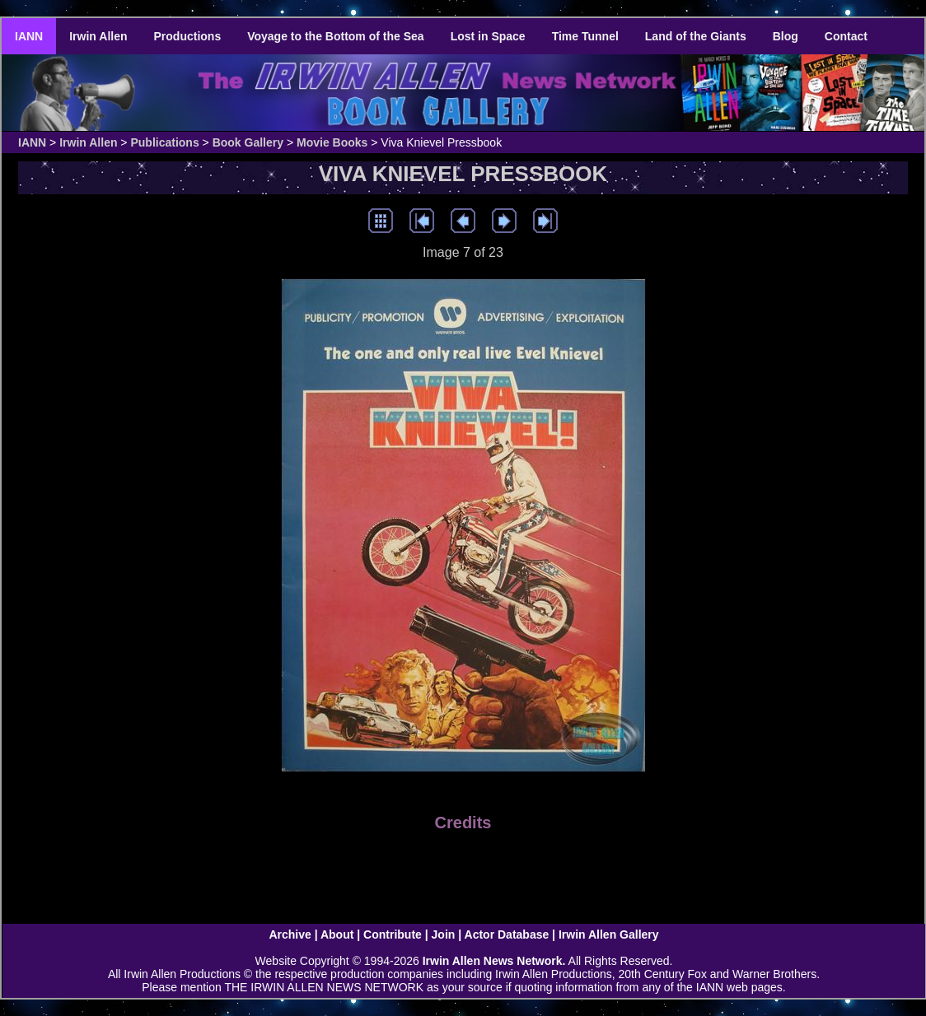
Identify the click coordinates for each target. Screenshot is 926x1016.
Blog (785, 36)
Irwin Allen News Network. (494, 960)
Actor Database (507, 934)
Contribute (392, 934)
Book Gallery (248, 142)
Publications (164, 142)
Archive (290, 934)
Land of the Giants (695, 36)
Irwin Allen (98, 36)
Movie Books (332, 142)
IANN (29, 36)
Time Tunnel (585, 36)
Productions (188, 36)
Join (444, 934)
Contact (846, 36)
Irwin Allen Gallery (609, 934)
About (336, 934)
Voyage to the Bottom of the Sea (335, 36)
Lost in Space (488, 36)
